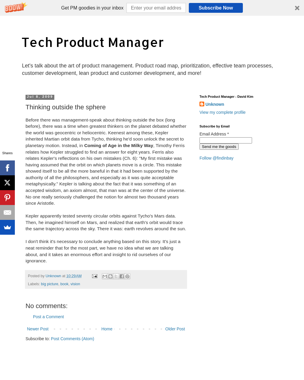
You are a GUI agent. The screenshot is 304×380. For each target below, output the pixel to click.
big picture (49, 284)
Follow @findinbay (217, 158)
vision (75, 284)
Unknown (214, 104)
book (64, 284)
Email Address (214, 134)
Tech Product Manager (92, 42)
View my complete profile (223, 112)
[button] (152, 8)
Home (106, 329)
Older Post (175, 329)
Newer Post (37, 329)
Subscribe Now (216, 7)
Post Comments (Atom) (72, 338)
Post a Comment (48, 316)
